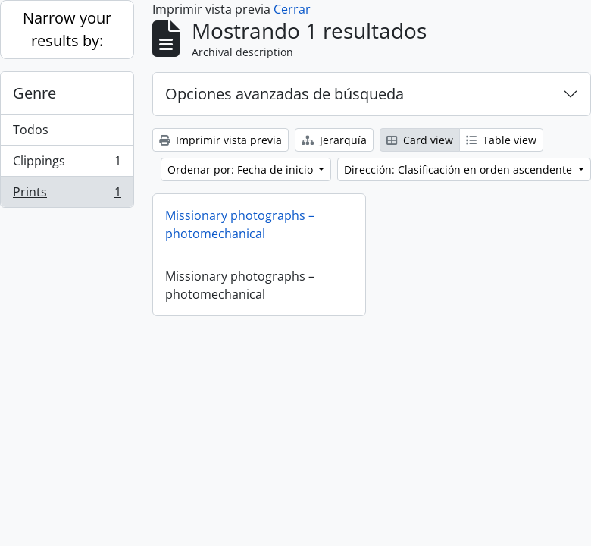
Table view (501, 140)
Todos (30, 129)
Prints (66, 195)
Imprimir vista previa (220, 140)
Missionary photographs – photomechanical (239, 224)
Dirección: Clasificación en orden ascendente (459, 169)
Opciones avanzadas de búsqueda (284, 93)
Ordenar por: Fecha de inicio (241, 169)
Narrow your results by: (67, 29)
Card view (419, 140)
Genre (34, 93)
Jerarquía (334, 140)
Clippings (66, 164)
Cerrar (292, 9)
